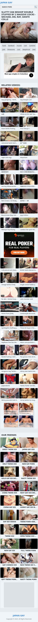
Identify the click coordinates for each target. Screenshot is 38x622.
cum (25, 46)
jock (3, 49)
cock (18, 49)
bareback (11, 46)
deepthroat (26, 49)
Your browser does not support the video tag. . (19, 32)
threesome (11, 49)
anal (33, 49)
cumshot (32, 46)
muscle (19, 46)
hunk (4, 46)
